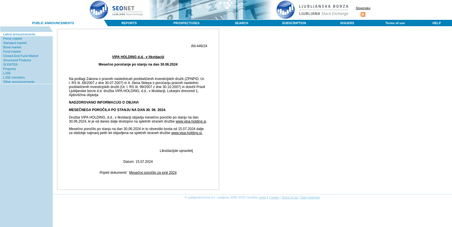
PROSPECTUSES (186, 23)
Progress (9, 68)
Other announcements (19, 81)
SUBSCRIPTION (294, 23)
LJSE (7, 73)
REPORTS (129, 23)
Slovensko (363, 8)
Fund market (12, 51)
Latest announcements (19, 34)
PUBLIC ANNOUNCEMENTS (53, 23)
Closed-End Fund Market (20, 56)
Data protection (310, 197)
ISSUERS (347, 23)
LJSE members (14, 77)
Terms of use (395, 23)
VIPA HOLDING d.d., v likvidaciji (138, 57)
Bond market (12, 47)
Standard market (15, 43)
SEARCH (241, 23)
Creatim (274, 197)
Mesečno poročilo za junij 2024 (153, 173)
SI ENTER (10, 64)
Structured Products (17, 60)
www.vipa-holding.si (191, 121)
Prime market (12, 38)
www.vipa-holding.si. (187, 133)
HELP (436, 23)
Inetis (262, 197)
